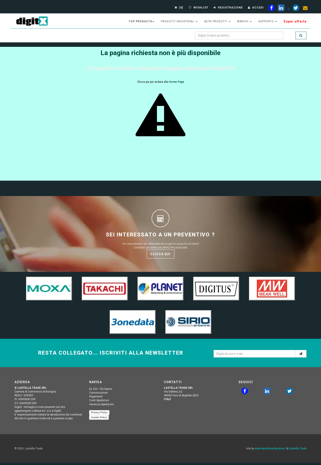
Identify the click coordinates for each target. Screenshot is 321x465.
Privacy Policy (99, 412)
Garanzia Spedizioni (101, 404)
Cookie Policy (99, 417)
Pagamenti (96, 396)
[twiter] (295, 8)
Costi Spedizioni (99, 400)
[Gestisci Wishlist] (197, 7)
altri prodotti (217, 21)
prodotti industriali (179, 21)
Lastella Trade (298, 448)
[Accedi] (255, 7)
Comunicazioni (98, 392)
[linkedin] (281, 8)
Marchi (244, 21)
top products (141, 21)
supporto (267, 21)
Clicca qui (160, 254)
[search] (301, 35)
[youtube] (288, 8)
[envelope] (305, 8)
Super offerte (295, 21)
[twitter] (289, 391)
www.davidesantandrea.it (270, 448)
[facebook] (271, 8)
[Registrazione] (227, 7)
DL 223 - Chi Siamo (100, 389)
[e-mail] (301, 354)
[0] (179, 7)
